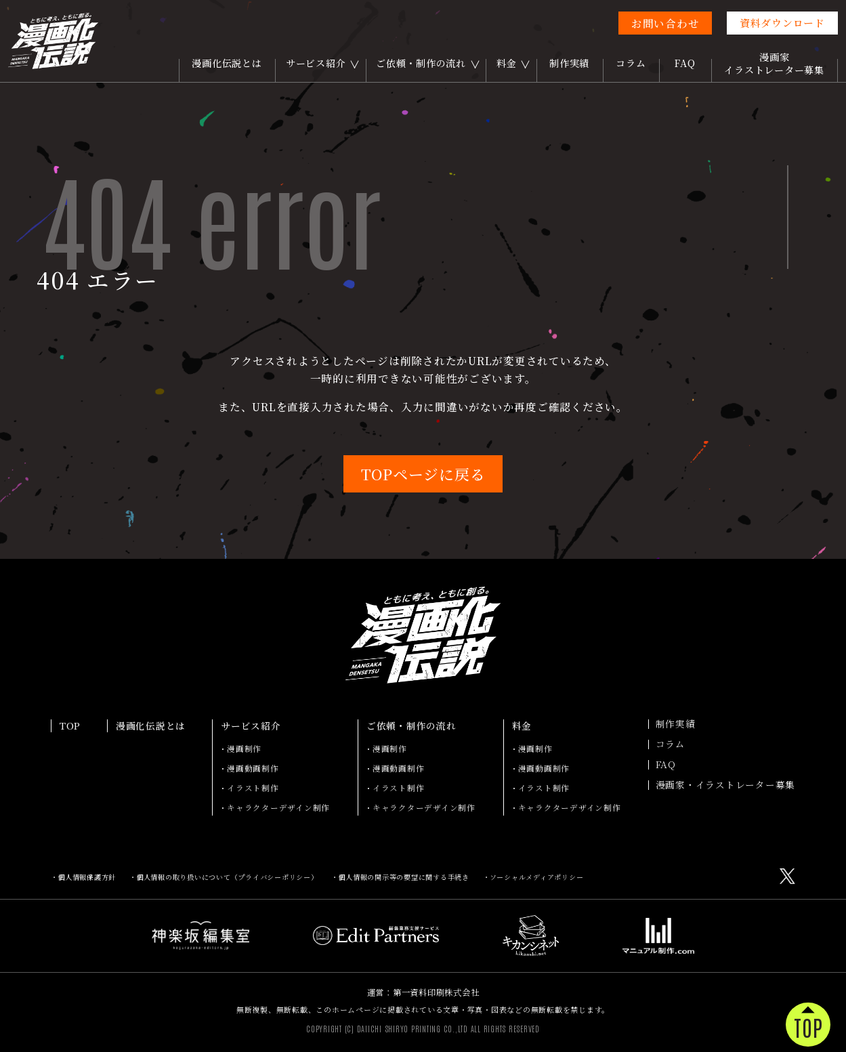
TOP (70, 725)
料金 (506, 63)
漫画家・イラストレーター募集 (726, 785)
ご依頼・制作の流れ (421, 63)
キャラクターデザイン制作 (278, 807)
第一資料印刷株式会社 (436, 992)
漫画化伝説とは (226, 63)
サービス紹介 (316, 63)
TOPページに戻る (423, 473)
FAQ (685, 63)
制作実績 (569, 63)
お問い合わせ (665, 23)
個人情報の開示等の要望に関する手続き (403, 877)
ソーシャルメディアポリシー (537, 877)
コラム (631, 63)
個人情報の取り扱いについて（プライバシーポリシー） (227, 877)
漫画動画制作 (253, 768)
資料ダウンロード (782, 23)
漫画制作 (244, 748)
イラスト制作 (253, 787)
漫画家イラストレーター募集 (774, 63)
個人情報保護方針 (87, 877)
